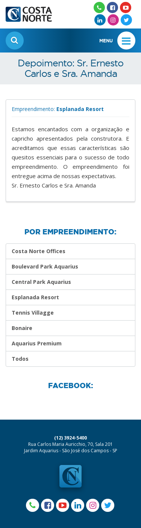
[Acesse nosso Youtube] (125, 7)
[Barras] (126, 41)
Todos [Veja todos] (20, 358)
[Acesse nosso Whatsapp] (99, 7)
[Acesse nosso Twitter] (126, 20)
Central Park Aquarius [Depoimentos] (41, 281)
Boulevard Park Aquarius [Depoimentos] (45, 266)
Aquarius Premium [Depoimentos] (37, 343)
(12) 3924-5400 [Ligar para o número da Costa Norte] (70, 438)
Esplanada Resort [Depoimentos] (35, 297)
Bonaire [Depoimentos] (22, 328)
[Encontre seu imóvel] (15, 41)
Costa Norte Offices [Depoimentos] (38, 251)
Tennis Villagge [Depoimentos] (33, 312)
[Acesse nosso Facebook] (112, 7)
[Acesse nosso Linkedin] (100, 20)
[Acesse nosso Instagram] (113, 20)
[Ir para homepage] (29, 11)
